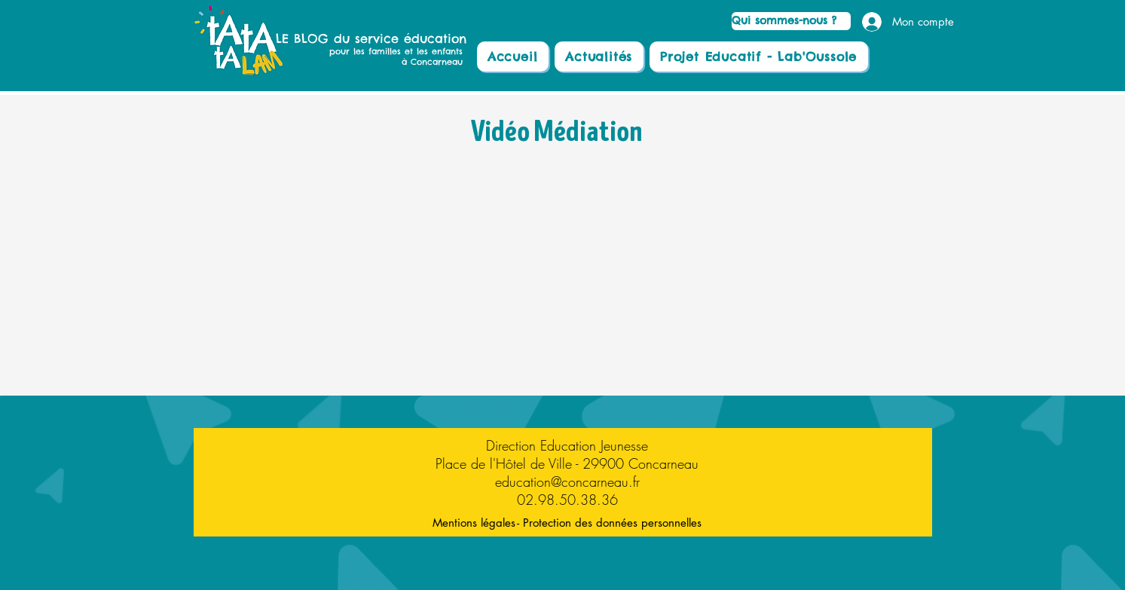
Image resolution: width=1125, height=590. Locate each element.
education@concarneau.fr (567, 481)
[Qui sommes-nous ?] (791, 21)
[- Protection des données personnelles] (610, 523)
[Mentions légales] (474, 523)
